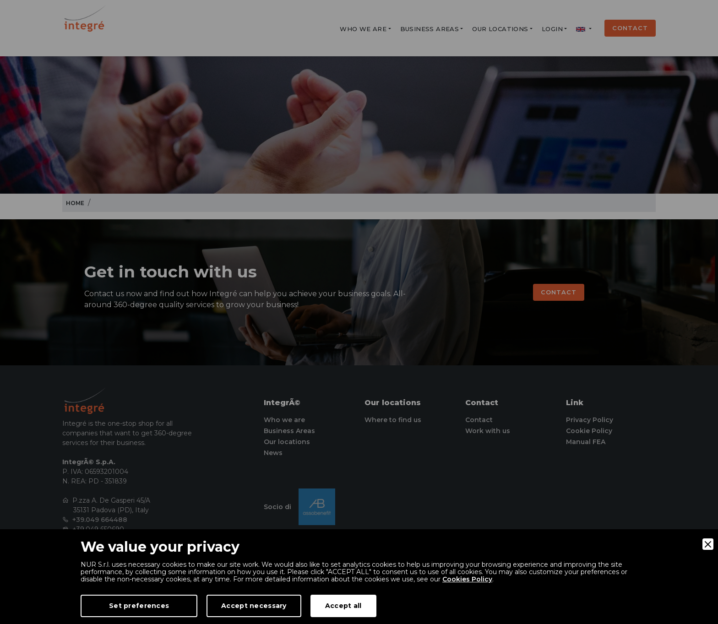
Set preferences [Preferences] (139, 606)
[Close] (707, 544)
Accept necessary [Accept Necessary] (253, 606)
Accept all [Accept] (343, 606)
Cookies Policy (467, 579)
